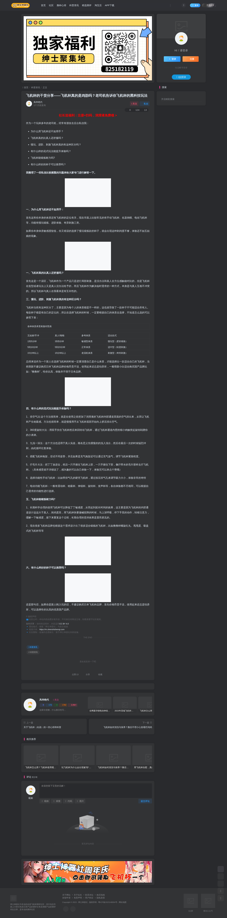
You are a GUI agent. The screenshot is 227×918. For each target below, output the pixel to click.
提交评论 (145, 801)
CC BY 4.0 (64, 624)
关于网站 (66, 895)
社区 (51, 5)
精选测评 (86, 5)
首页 (43, 5)
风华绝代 (38, 102)
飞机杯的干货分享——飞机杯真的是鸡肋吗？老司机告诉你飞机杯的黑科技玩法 (86, 96)
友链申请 (66, 898)
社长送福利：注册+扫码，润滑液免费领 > (88, 115)
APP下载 (109, 5)
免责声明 (78, 898)
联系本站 (89, 895)
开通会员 (209, 5)
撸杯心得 (61, 5)
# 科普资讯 (33, 652)
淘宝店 (98, 5)
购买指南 (101, 895)
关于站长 (78, 895)
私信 (144, 103)
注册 (190, 59)
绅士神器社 (83, 902)
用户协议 (89, 898)
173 (49, 705)
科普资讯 (74, 5)
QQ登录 (181, 77)
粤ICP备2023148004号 (107, 902)
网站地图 (122, 902)
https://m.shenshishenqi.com (52, 629)
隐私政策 (101, 898)
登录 (172, 59)
